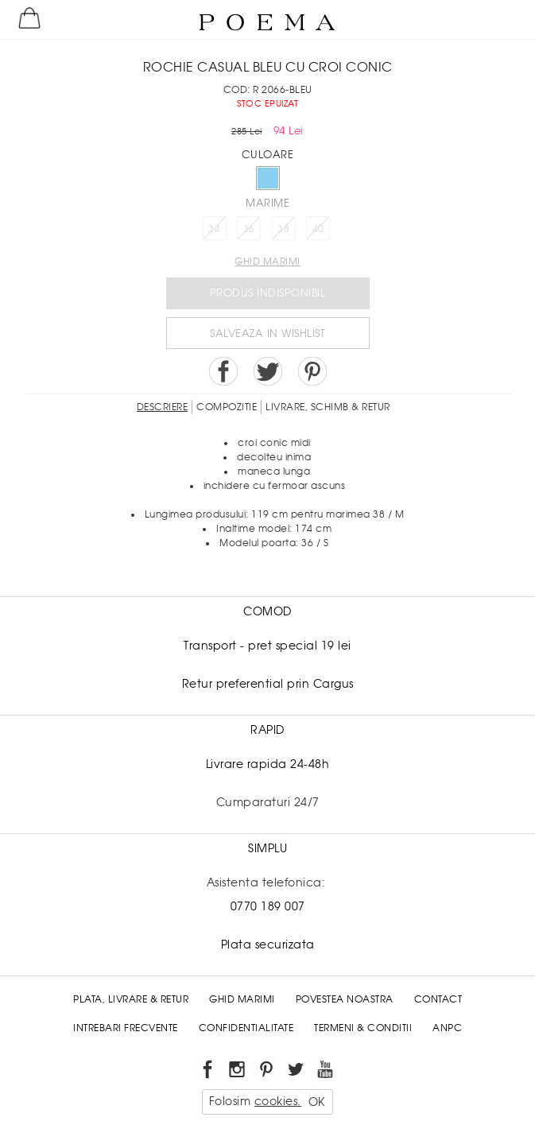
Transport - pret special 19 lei (267, 645)
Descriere (162, 407)
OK (316, 1102)
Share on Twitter (268, 371)
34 (214, 229)
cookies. (277, 1101)
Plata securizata (268, 944)
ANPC (447, 1028)
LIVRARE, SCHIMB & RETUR (328, 407)
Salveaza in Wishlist (267, 333)
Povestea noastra (344, 999)
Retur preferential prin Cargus (268, 683)
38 (283, 229)
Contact (438, 999)
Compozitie (226, 407)
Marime (267, 203)
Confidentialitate (246, 1028)
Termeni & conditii (363, 1028)
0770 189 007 (268, 906)
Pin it (312, 371)
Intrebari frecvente (125, 1028)
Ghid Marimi (242, 999)
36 (249, 229)
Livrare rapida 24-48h (268, 764)
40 (318, 229)
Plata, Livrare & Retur (130, 999)
